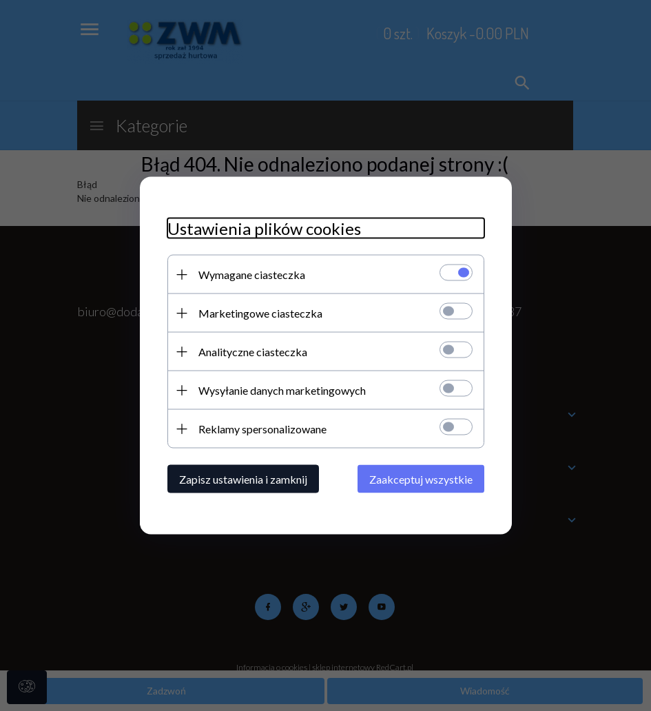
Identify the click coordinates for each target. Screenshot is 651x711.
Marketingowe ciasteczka (260, 313)
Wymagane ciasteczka (251, 274)
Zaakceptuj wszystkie (421, 479)
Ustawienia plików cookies (264, 228)
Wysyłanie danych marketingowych (282, 390)
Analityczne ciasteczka (252, 351)
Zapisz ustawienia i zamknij (243, 479)
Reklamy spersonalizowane (262, 428)
